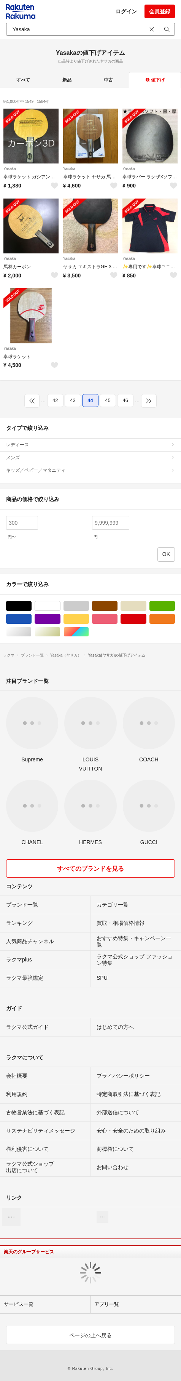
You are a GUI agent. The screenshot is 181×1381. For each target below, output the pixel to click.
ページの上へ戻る (90, 1335)
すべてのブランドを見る (90, 868)
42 (55, 400)
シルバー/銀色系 (31, 632)
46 (125, 400)
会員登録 (159, 11)
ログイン (126, 11)
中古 (108, 80)
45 (107, 400)
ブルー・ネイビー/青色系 (31, 619)
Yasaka (9, 169)
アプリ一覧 (106, 1304)
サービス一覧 (18, 1304)
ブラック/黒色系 (31, 606)
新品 (66, 80)
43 (72, 400)
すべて (23, 80)
